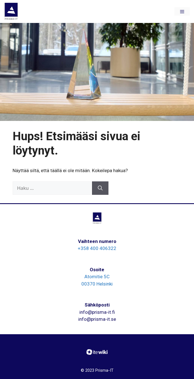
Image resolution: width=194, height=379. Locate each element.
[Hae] (100, 188)
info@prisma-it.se (97, 319)
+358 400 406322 (97, 248)
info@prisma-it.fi (97, 312)
